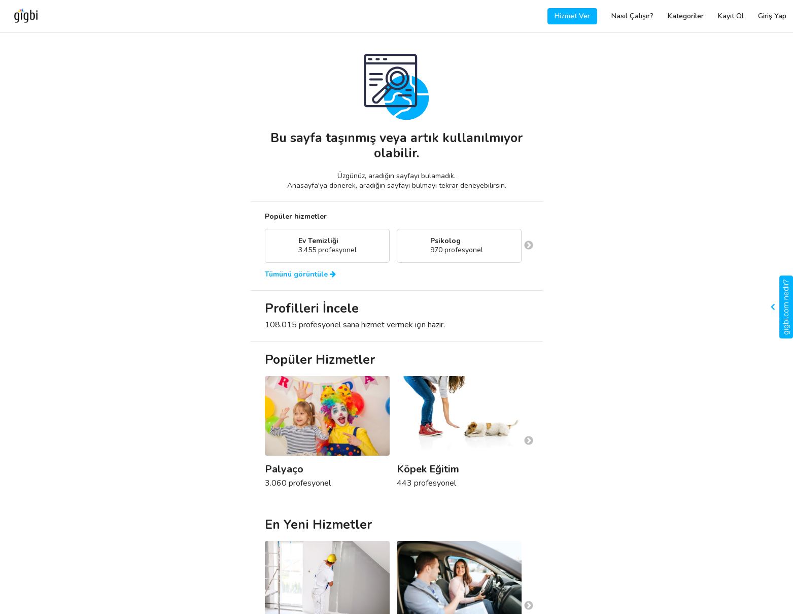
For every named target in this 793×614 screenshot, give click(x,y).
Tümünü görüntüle (300, 274)
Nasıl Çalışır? (632, 16)
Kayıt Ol (731, 16)
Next (529, 246)
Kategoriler (686, 16)
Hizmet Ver (572, 16)
